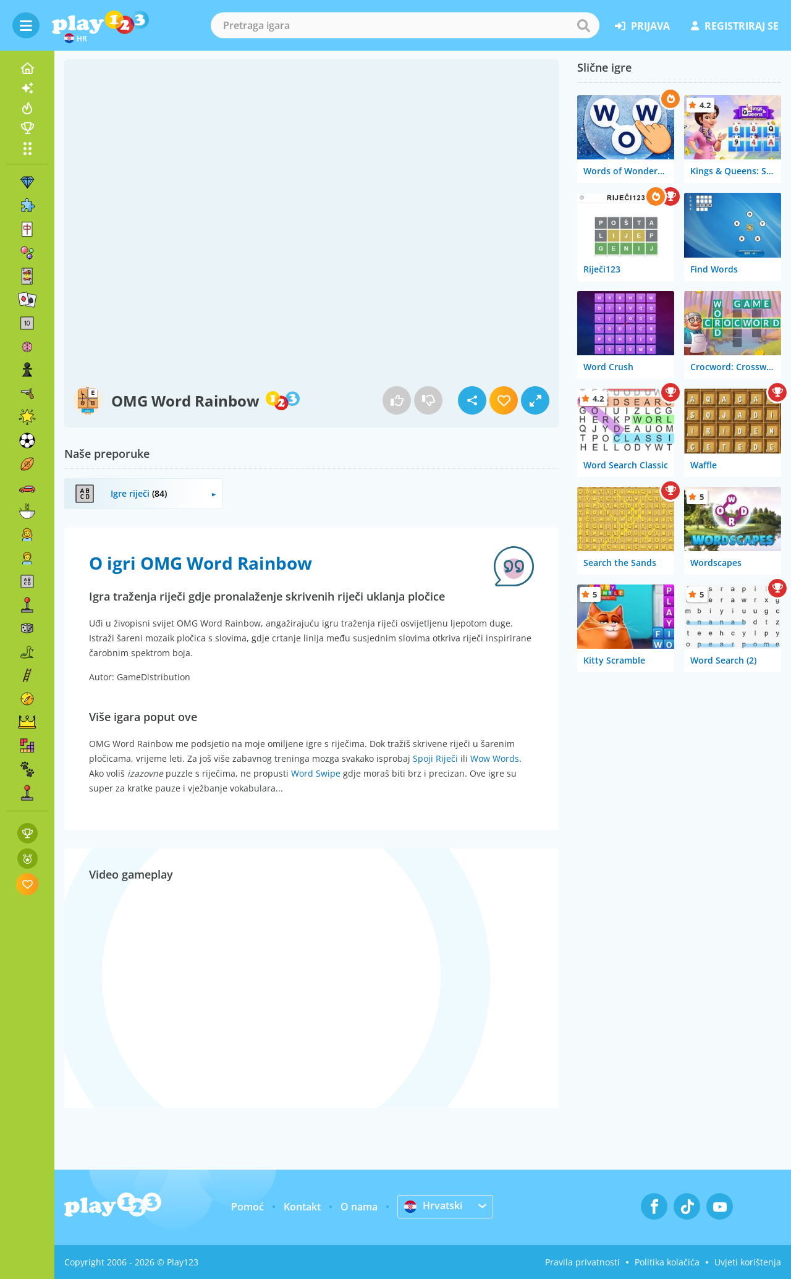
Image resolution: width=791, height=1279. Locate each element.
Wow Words (494, 758)
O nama (359, 1207)
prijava (642, 26)
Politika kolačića (667, 1262)
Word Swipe (316, 773)
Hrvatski (433, 1206)
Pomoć (247, 1207)
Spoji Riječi (435, 758)
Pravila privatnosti (582, 1262)
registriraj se (735, 26)
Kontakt (302, 1207)
